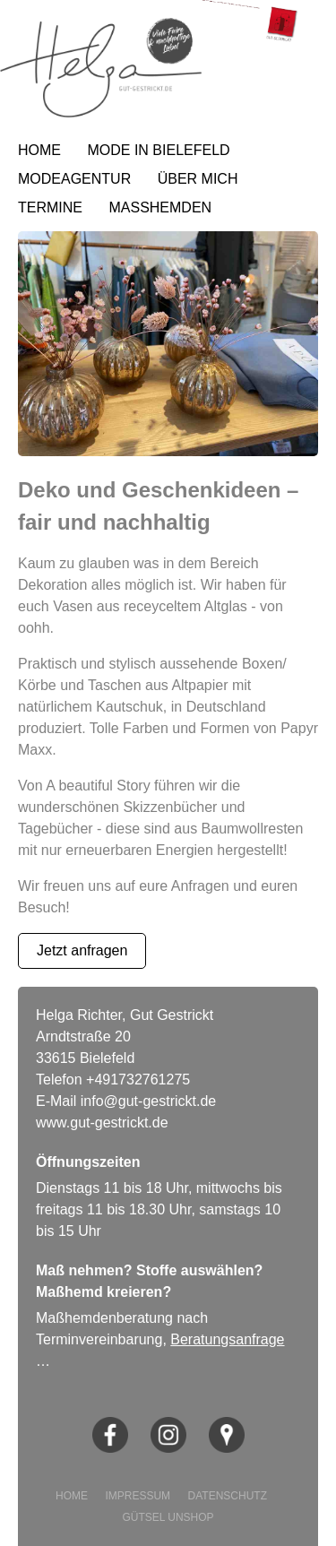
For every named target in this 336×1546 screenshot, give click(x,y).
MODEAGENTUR (74, 178)
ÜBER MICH (198, 178)
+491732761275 (138, 1079)
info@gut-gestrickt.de (148, 1101)
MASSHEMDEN (159, 207)
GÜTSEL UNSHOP (167, 1517)
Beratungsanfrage (227, 1339)
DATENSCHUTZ (227, 1496)
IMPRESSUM (137, 1496)
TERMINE (50, 207)
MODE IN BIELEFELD (158, 150)
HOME (39, 150)
